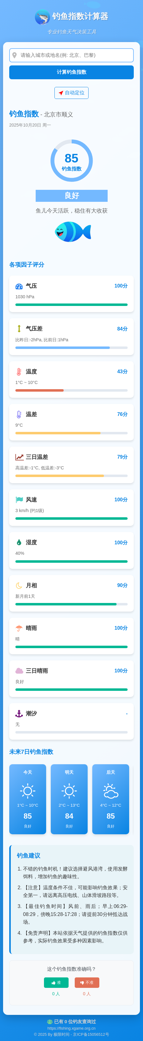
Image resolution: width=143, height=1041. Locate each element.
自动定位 (71, 93)
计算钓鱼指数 (71, 72)
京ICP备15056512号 (91, 1034)
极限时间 (62, 1034)
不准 (86, 982)
